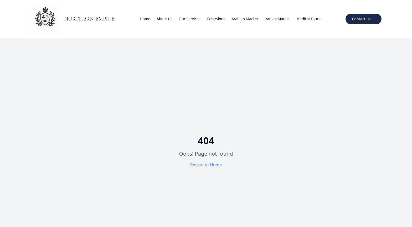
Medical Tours (308, 18)
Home (145, 18)
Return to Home (206, 165)
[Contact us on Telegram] (364, 19)
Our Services (189, 18)
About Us (164, 18)
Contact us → (363, 18)
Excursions (216, 18)
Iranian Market (277, 18)
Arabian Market (244, 18)
